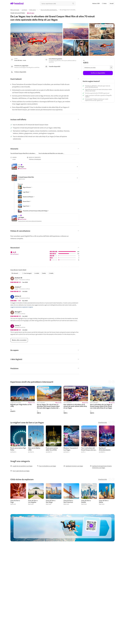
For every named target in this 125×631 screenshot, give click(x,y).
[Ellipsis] (38, 10)
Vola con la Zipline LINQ (34, 449)
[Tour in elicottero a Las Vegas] (46, 466)
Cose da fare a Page (15, 501)
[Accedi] (112, 3)
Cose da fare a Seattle (86, 501)
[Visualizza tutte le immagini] (104, 25)
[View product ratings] (30, 13)
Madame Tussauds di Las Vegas (71, 449)
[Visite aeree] (32, 9)
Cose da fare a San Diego (50, 501)
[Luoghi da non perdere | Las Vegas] (21, 466)
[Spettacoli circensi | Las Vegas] (73, 466)
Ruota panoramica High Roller (18, 449)
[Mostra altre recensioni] (19, 340)
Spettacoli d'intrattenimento (104, 449)
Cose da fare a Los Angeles (33, 501)
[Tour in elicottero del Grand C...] (49, 9)
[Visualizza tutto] (102, 422)
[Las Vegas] (24, 9)
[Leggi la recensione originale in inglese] (21, 307)
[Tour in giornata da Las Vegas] (19, 471)
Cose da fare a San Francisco (68, 501)
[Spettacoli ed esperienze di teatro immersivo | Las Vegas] (102, 467)
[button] (104, 3)
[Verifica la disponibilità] (98, 73)
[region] (38, 153)
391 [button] (33, 13)
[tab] (23, 153)
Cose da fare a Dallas (103, 501)
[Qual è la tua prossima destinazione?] (57, 3)
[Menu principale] (14, 9)
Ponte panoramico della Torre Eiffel (52, 449)
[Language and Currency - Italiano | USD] (96, 3)
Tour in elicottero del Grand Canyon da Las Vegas (88, 449)
